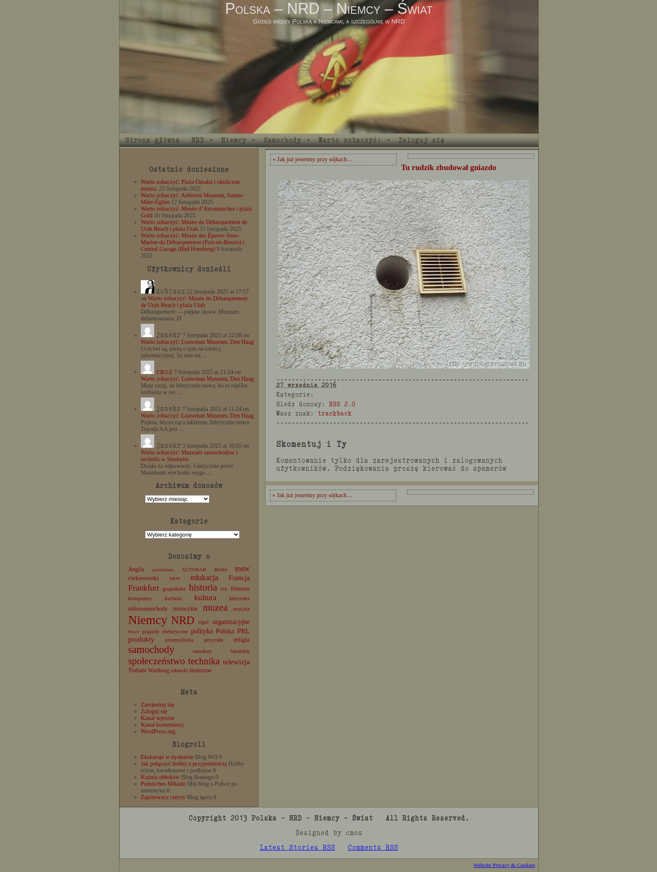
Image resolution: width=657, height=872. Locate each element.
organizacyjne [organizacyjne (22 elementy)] (231, 621)
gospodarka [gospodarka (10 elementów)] (174, 589)
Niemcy (233, 140)
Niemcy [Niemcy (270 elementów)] (147, 620)
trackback (335, 413)
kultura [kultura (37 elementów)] (205, 597)
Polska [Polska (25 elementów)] (225, 631)
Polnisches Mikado (163, 784)
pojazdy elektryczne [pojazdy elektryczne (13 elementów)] (165, 631)
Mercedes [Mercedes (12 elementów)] (239, 598)
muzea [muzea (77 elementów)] (215, 607)
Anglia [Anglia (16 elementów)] (136, 569)
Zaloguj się (421, 140)
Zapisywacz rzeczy (163, 797)
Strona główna (152, 140)
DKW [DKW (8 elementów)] (174, 578)
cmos (164, 372)
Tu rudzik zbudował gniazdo (448, 167)
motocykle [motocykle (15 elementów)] (185, 609)
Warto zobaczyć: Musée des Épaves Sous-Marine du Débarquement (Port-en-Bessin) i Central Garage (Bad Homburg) (192, 242)
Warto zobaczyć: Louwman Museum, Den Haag (197, 342)
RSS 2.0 (342, 404)
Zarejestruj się (157, 705)
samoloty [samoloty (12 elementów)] (202, 651)
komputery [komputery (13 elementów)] (140, 598)
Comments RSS (373, 847)
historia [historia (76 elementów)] (203, 587)
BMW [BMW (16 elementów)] (242, 569)
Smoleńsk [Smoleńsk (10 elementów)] (240, 651)
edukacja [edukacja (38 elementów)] (204, 577)
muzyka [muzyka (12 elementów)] (241, 609)
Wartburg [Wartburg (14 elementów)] (158, 670)
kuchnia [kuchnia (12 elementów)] (173, 598)
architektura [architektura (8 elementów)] (162, 570)
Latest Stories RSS (297, 847)
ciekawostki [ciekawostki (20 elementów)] (143, 577)
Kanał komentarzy (162, 725)
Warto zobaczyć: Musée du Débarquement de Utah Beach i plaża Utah (194, 225)
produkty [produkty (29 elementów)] (141, 639)
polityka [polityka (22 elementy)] (202, 631)
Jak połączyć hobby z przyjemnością (184, 764)
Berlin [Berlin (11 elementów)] (220, 570)
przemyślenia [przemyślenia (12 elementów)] (179, 640)
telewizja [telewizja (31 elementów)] (236, 662)
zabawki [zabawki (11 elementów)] (179, 670)
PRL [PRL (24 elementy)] (243, 631)
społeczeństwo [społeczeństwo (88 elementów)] (156, 660)
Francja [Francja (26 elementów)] (239, 578)
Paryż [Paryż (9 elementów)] (133, 631)
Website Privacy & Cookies (504, 865)
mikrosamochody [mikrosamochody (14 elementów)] (148, 609)
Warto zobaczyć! (349, 140)
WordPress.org (158, 731)
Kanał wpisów (158, 718)
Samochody (282, 140)
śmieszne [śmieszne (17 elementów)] (200, 670)
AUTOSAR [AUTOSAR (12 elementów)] (194, 570)
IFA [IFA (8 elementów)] (223, 589)
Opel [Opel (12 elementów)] (203, 622)
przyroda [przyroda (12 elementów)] (213, 640)
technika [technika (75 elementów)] (204, 661)
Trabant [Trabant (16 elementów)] (137, 670)
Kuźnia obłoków (160, 777)
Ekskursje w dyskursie (167, 757)
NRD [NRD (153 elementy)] (182, 620)
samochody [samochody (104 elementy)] (151, 649)
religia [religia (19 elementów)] (242, 639)
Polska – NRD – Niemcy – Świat (328, 8)
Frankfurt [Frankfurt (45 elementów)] (143, 587)
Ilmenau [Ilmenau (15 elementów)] (240, 589)
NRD (197, 140)
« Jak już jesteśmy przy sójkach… (313, 159)
